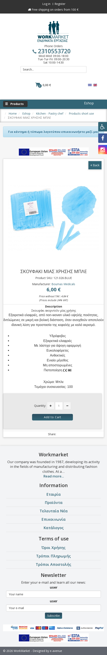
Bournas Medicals (63, 284)
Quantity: (40, 406)
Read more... (53, 476)
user (53, 587)
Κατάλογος (53, 527)
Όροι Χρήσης (53, 547)
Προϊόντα (53, 502)
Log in (46, 4)
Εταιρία (53, 494)
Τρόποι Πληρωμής (53, 555)
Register (60, 4)
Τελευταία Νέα (54, 510)
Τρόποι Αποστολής (53, 564)
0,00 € (43, 85)
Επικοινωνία (53, 519)
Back (94, 165)
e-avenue (56, 651)
